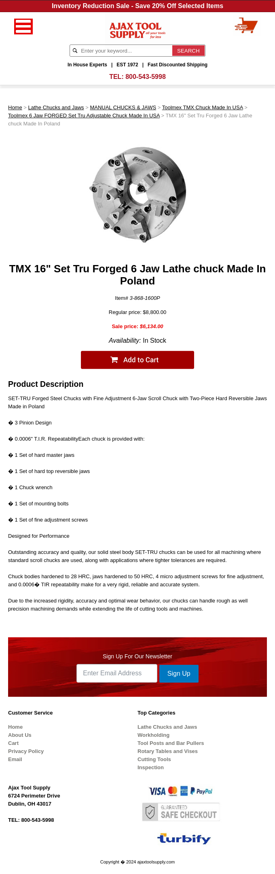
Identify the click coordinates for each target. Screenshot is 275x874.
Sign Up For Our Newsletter (137, 656)
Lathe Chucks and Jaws (56, 107)
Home (15, 107)
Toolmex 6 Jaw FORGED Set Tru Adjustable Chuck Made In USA (84, 115)
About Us (20, 735)
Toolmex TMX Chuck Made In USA (202, 107)
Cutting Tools (154, 759)
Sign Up (178, 673)
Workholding (153, 735)
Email (15, 759)
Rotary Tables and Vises (168, 751)
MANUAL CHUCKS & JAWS (123, 107)
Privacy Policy (26, 751)
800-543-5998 (145, 76)
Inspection (151, 767)
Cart (13, 743)
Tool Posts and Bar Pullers (171, 743)
